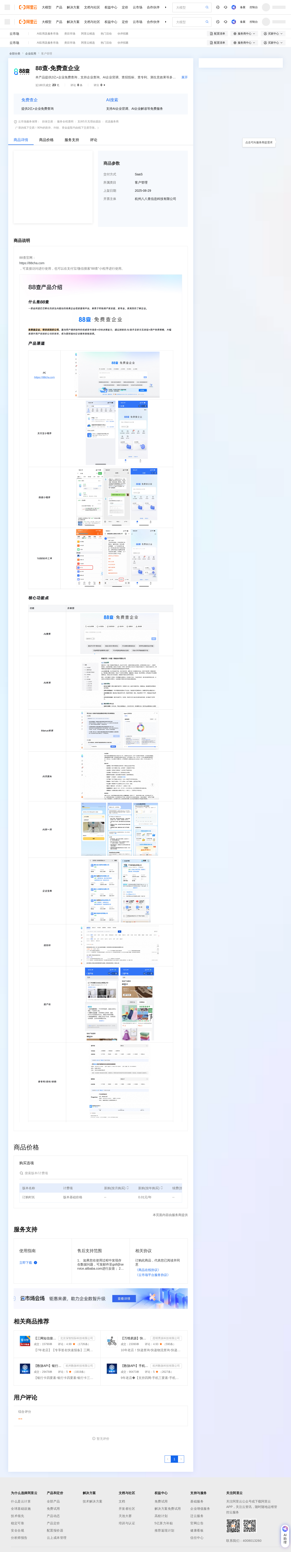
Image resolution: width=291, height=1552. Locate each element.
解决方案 (73, 7)
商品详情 (21, 140)
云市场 (137, 7)
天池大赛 (125, 1516)
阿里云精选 (88, 33)
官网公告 (196, 1523)
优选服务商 (112, 121)
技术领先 (17, 1516)
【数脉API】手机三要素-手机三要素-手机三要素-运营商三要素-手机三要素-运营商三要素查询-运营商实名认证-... (135, 1366)
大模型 (46, 7)
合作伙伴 (153, 7)
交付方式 (109, 174)
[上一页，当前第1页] (168, 1459)
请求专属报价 (237, 146)
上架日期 (109, 190)
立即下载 (29, 1263)
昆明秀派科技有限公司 (166, 1338)
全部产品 (53, 1501)
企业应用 (30, 53)
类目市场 (69, 33)
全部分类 (14, 53)
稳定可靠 (17, 1523)
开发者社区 (127, 1508)
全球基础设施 (21, 1508)
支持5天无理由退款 (89, 121)
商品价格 (46, 140)
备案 (243, 7)
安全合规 (17, 1530)
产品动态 (53, 1516)
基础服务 (196, 1501)
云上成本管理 (57, 1538)
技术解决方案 (93, 1501)
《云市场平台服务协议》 (152, 1275)
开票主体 (109, 199)
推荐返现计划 (164, 1530)
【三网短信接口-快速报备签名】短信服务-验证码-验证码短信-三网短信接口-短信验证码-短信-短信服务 (45, 1338)
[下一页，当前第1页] (181, 1459)
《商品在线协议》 (148, 1270)
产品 (59, 7)
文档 (122, 1501)
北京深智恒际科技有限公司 (76, 1338)
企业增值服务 (200, 1508)
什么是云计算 (21, 1501)
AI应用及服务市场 (47, 33)
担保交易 (47, 121)
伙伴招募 (123, 33)
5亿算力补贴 (164, 1523)
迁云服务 (196, 1516)
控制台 (254, 7)
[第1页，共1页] (174, 1459)
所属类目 (109, 182)
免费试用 (53, 1508)
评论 (93, 140)
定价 (125, 7)
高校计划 (161, 1516)
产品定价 (53, 1523)
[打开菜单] (7, 7)
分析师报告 (19, 1538)
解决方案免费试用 (168, 1508)
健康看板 (196, 1530)
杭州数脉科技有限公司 (79, 1365)
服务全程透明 (65, 121)
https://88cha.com (32, 263)
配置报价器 (55, 1530)
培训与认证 (127, 1523)
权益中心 (111, 7)
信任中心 (196, 1538)
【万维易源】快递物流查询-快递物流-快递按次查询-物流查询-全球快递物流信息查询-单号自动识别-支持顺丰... (135, 1338)
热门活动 (106, 33)
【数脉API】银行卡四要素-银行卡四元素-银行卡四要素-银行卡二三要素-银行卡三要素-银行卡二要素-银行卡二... (48, 1366)
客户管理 (46, 53)
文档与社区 (92, 7)
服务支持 (72, 140)
